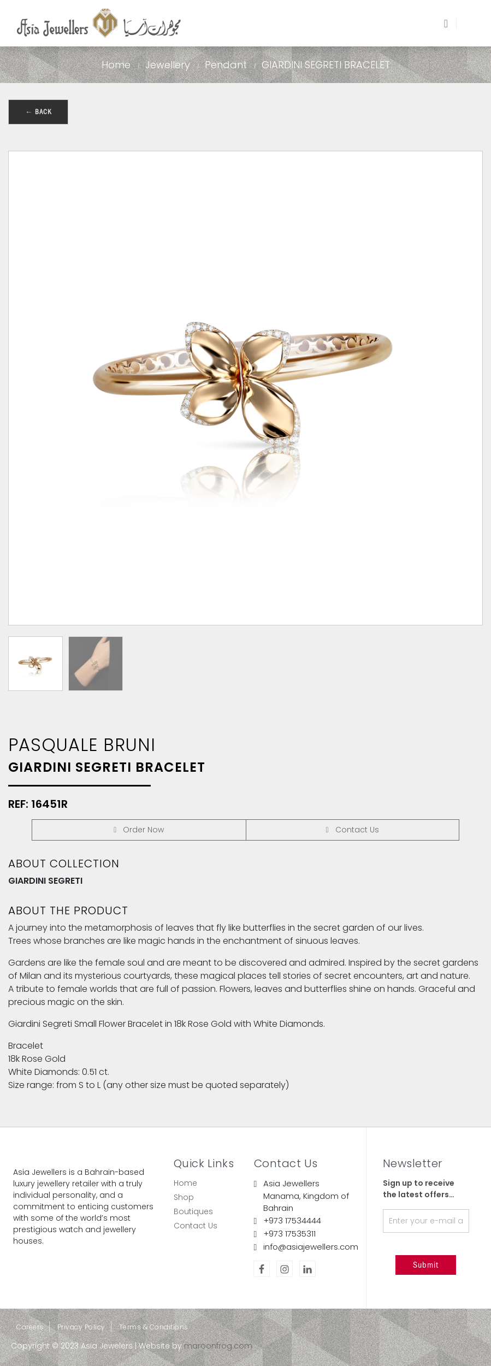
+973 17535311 (289, 1233)
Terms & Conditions (153, 1327)
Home (116, 65)
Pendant (226, 65)
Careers (30, 1327)
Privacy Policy (81, 1327)
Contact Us (195, 1225)
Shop (184, 1197)
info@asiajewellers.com (310, 1246)
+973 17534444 (292, 1220)
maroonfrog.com (218, 1345)
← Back (38, 112)
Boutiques (193, 1211)
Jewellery (167, 65)
